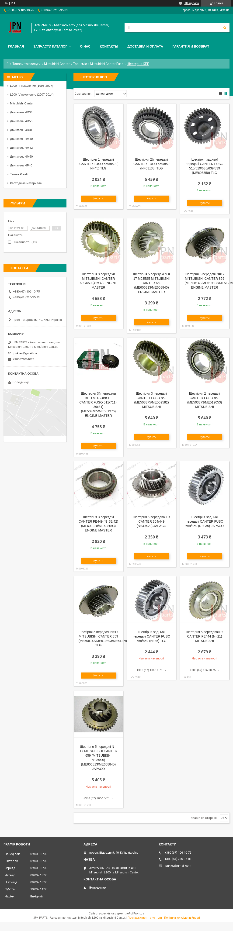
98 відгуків (191, 3)
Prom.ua (138, 913)
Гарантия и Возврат (190, 46)
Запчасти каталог (50, 46)
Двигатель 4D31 (21, 130)
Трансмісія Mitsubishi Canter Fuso (98, 64)
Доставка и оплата (145, 46)
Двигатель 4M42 (21, 147)
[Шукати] (225, 27)
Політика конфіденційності (182, 917)
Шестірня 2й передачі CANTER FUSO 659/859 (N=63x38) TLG (151, 164)
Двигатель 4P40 (21, 165)
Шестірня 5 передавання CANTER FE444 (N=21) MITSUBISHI (204, 636)
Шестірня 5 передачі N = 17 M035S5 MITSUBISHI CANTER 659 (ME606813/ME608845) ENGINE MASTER (151, 283)
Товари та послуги (26, 64)
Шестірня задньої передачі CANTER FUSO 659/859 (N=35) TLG (151, 636)
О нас (85, 46)
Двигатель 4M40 (21, 139)
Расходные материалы (26, 183)
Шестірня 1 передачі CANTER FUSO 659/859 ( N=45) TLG (98, 164)
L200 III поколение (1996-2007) (31, 85)
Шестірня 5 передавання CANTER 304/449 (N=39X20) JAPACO (151, 521)
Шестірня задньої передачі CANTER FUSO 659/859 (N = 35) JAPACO (204, 521)
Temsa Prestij (19, 174)
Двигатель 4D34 (21, 112)
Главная (16, 46)
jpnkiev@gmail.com (26, 353)
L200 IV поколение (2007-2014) (31, 94)
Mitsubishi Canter (57, 64)
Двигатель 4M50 (21, 156)
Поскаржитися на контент (145, 917)
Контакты (109, 46)
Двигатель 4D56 (21, 121)
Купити (99, 198)
